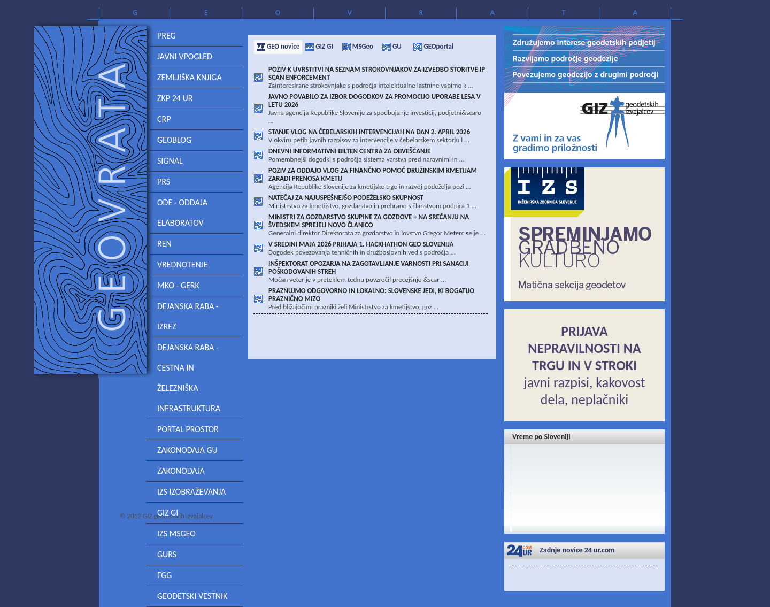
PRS (163, 181)
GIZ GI (167, 513)
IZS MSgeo (176, 533)
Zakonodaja (181, 471)
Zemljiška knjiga (189, 77)
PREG (166, 35)
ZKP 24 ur (174, 98)
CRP (164, 119)
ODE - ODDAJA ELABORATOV (182, 212)
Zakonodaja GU (187, 450)
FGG (164, 575)
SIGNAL (170, 161)
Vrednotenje (182, 264)
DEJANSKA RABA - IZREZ (188, 316)
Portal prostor (188, 429)
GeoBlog (174, 140)
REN (164, 244)
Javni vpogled (184, 56)
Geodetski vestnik (192, 596)
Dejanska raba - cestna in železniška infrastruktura (188, 377)
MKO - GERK (178, 285)
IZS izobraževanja (191, 492)
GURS (166, 554)
